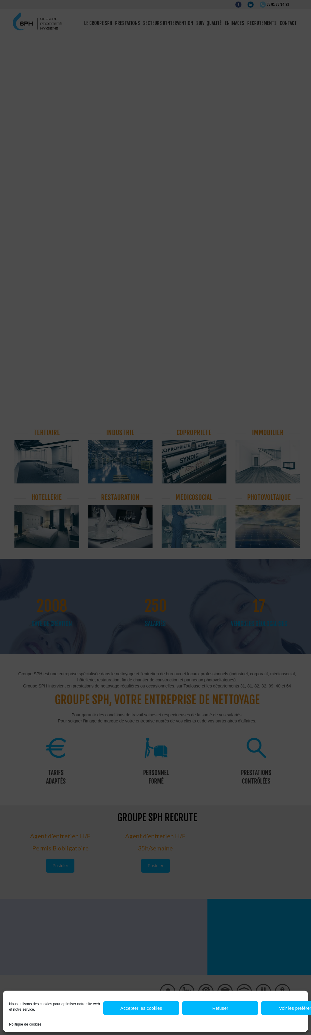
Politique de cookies (25, 1024)
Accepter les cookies (141, 1008)
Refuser (220, 1008)
